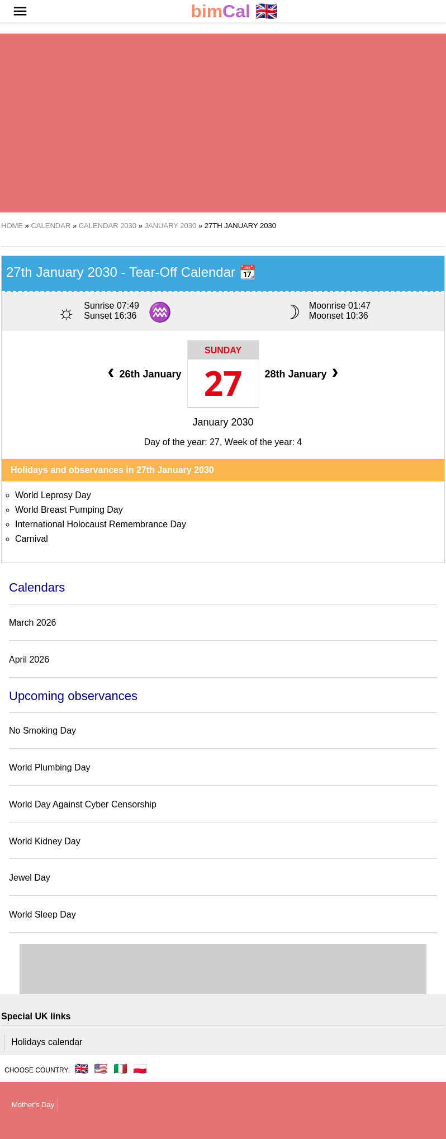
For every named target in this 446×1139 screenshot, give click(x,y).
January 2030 (222, 422)
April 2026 (29, 659)
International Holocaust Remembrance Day (100, 524)
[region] (223, 123)
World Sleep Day (42, 914)
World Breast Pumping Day (69, 509)
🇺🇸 (101, 1068)
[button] (20, 11)
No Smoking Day (42, 730)
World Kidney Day (44, 841)
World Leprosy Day (53, 495)
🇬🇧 (234, 11)
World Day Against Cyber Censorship (82, 804)
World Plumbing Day (50, 767)
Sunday (223, 350)
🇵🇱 (140, 1068)
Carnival (31, 538)
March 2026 (32, 622)
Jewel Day (29, 877)
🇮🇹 (120, 1068)
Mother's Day (33, 1104)
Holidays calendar (46, 1042)
